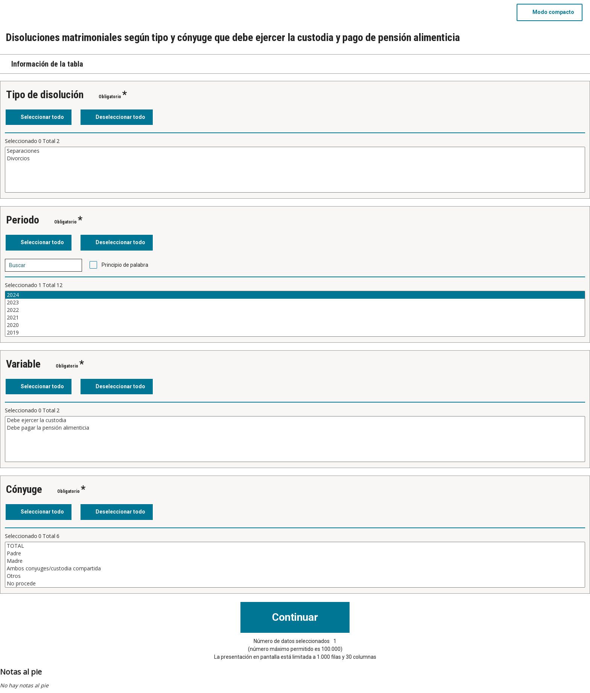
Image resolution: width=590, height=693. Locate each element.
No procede (295, 583)
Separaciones (295, 151)
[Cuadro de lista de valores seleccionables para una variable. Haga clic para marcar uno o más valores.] (295, 170)
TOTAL (295, 546)
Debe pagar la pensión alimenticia (295, 428)
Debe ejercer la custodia (295, 420)
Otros (295, 576)
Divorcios (295, 158)
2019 (295, 332)
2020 (295, 325)
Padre (295, 553)
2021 (295, 317)
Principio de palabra (125, 265)
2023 (295, 302)
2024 (295, 295)
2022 (295, 310)
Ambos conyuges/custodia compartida (295, 568)
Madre (295, 561)
